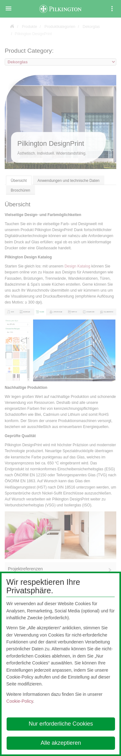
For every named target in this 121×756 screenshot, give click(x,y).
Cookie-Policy (19, 701)
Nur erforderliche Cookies (61, 724)
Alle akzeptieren (61, 743)
